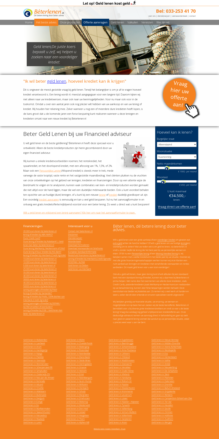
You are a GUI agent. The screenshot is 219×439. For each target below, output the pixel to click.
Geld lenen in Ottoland (119, 357)
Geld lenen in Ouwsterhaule (79, 343)
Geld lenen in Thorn (75, 419)
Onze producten (70, 22)
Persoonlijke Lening (50, 170)
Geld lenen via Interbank (79, 269)
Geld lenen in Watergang (77, 346)
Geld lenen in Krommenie (121, 391)
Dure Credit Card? (31, 238)
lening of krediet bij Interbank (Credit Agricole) (44, 255)
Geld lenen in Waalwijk (33, 419)
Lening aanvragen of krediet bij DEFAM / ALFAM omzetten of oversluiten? (41, 305)
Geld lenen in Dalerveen (162, 381)
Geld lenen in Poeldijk (33, 357)
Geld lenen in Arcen (118, 422)
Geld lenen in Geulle (161, 408)
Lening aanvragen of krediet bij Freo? (40, 289)
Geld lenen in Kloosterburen (122, 388)
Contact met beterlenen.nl (80, 231)
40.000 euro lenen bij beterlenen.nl (40, 275)
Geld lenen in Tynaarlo (119, 405)
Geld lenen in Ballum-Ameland (165, 388)
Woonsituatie (164, 151)
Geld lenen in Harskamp (120, 377)
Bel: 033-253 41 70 (176, 11)
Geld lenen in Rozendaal (77, 350)
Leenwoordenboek (179, 16)
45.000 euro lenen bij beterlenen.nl (40, 282)
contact (192, 16)
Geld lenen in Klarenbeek (78, 357)
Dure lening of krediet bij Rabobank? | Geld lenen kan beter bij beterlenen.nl (43, 243)
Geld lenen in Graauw (76, 367)
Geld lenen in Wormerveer (35, 363)
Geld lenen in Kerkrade (34, 381)
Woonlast (162, 177)
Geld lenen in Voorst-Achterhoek (166, 346)
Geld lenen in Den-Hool (77, 408)
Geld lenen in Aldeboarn (34, 391)
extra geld (117, 243)
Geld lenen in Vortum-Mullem (122, 412)
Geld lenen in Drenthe (161, 384)
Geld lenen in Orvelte (33, 388)
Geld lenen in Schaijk (76, 391)
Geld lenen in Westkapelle (163, 350)
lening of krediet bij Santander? (37, 293)
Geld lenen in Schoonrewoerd (122, 346)
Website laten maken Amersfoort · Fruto (109, 429)
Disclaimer (73, 234)
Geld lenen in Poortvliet (162, 377)
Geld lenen (117, 22)
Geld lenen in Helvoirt (76, 370)
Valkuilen (132, 22)
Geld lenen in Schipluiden (35, 370)
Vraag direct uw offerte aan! (177, 207)
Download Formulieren (78, 244)
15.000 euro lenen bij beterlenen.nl (40, 258)
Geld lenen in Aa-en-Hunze (78, 381)
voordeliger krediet (166, 239)
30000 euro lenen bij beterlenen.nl (39, 279)
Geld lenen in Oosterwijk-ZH (36, 374)
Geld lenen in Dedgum (33, 398)
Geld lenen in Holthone (162, 415)
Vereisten (147, 22)
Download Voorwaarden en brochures (85, 248)
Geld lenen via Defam (78, 265)
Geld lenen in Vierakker (120, 367)
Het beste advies (46, 22)
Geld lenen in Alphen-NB (77, 422)
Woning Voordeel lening (167, 253)
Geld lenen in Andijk (160, 363)
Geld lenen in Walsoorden (35, 339)
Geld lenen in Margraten (77, 394)
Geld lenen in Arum (32, 346)
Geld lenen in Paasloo (118, 384)
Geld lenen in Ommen (161, 412)
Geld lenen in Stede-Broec (78, 360)
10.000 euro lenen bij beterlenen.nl (40, 262)
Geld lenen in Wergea (161, 422)
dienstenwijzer (164, 16)
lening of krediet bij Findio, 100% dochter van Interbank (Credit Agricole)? (44, 298)
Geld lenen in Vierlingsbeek (79, 363)
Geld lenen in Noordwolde (78, 353)
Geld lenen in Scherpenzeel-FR (37, 367)
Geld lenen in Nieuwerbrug (164, 367)
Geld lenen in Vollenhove (120, 415)
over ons (152, 16)
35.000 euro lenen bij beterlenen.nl (40, 272)
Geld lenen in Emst (75, 374)
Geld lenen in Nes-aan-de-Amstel (38, 377)
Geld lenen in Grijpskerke (163, 391)
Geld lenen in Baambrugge (121, 343)
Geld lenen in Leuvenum (120, 394)
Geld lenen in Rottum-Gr (120, 381)
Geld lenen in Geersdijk (34, 360)
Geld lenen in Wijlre (75, 339)
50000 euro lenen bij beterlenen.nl (39, 286)
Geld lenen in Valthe (160, 360)
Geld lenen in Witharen (77, 384)
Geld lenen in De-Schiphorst (164, 370)
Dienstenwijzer (75, 238)
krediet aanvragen (49, 199)
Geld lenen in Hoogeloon (77, 415)
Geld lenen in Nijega (32, 353)
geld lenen (56, 81)
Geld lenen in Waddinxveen (122, 360)
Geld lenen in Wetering (77, 401)
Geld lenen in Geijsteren (120, 419)
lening (102, 194)
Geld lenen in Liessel (75, 412)
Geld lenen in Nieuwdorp (35, 415)
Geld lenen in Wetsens (161, 394)
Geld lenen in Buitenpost (34, 394)
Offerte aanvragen (95, 22)
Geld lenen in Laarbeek (34, 343)
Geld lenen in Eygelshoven (121, 339)
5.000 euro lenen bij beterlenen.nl (39, 265)
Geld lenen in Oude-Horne (121, 370)
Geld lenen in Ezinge (33, 401)
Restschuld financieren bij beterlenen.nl (86, 255)
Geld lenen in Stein (160, 374)
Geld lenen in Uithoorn (119, 353)
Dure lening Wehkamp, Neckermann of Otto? (44, 248)
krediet (113, 194)
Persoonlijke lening (140, 253)
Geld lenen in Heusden (162, 405)
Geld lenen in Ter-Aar (161, 401)
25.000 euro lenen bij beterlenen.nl (40, 269)
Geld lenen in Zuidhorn (162, 419)
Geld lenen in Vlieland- (119, 374)
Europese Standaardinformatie (82, 251)
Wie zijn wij (162, 22)
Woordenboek (74, 241)
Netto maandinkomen (169, 163)
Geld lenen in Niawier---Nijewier (124, 401)
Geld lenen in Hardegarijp (35, 350)
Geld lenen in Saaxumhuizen (36, 412)
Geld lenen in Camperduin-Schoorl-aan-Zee (171, 398)
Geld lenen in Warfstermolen (36, 408)
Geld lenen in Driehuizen (78, 398)
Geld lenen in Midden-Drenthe (165, 343)
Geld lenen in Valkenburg (120, 408)
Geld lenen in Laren (32, 422)
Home (29, 22)
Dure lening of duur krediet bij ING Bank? (42, 251)
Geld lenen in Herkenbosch (164, 357)
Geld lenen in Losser (118, 398)
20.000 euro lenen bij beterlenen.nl (40, 231)
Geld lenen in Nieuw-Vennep (164, 339)
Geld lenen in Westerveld (78, 405)
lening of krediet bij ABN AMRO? (38, 234)
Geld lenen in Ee (31, 405)
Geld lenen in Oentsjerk (77, 388)
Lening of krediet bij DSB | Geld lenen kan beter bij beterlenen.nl (42, 312)
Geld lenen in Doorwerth (120, 363)
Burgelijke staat (165, 138)
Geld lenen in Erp (159, 353)
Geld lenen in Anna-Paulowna (122, 350)
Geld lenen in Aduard (33, 384)
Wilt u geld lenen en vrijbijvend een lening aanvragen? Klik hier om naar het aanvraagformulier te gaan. (79, 212)
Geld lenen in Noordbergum (79, 377)
